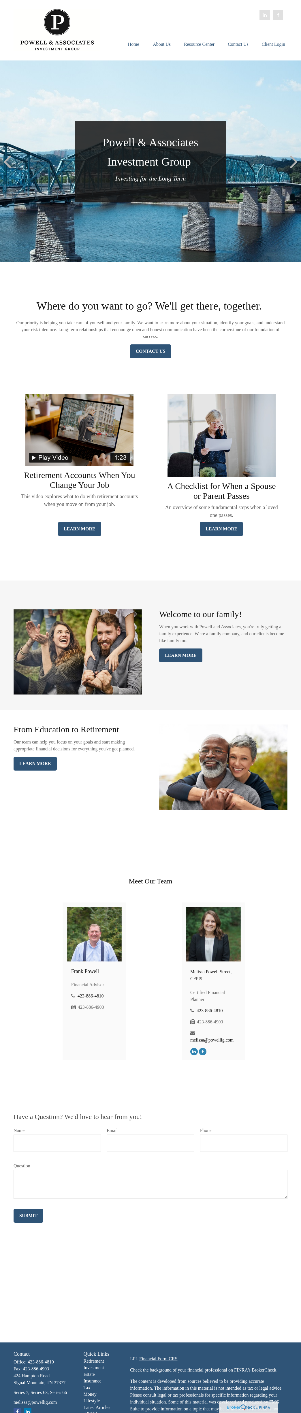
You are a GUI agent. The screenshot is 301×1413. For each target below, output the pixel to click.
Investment (94, 1367)
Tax (87, 1387)
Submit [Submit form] (28, 1215)
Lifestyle (92, 1400)
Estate (89, 1374)
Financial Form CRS (158, 1358)
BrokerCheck (264, 1370)
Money (90, 1394)
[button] (133, 44)
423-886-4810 (91, 995)
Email (112, 1130)
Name (19, 1130)
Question (22, 1165)
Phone (206, 1130)
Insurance (92, 1380)
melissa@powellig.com (212, 1040)
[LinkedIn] (264, 15)
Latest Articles (97, 1407)
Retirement (94, 1361)
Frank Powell (85, 971)
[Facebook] (278, 15)
